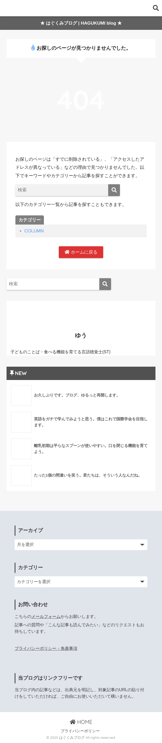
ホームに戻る (81, 252)
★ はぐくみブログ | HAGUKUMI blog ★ (81, 23)
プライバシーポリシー (80, 731)
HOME (81, 722)
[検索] (114, 190)
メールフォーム (46, 616)
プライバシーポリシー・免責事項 (46, 648)
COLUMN (34, 230)
